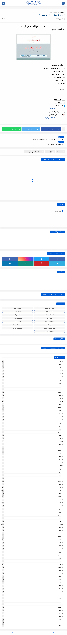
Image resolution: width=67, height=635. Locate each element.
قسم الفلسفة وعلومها (49, 323)
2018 (61, 599)
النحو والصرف (61, 12)
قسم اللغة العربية (17, 323)
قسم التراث (49, 313)
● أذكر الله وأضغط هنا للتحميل (56, 108)
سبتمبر (59, 408)
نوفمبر (59, 402)
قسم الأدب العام (50, 310)
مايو (60, 381)
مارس (59, 387)
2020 (61, 519)
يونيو (60, 378)
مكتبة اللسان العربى (45, 629)
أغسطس (59, 372)
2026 (61, 356)
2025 (61, 365)
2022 (61, 461)
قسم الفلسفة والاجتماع (17, 320)
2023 (61, 436)
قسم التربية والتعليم (37, 147)
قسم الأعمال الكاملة (17, 310)
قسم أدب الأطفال (17, 306)
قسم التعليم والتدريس (17, 316)
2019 (61, 559)
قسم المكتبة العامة (49, 326)
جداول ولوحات (52, 12)
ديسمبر (59, 368)
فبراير (60, 359)
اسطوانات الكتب (17, 303)
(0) (3, 19)
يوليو (60, 375)
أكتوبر (60, 405)
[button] (51, 128)
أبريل (60, 384)
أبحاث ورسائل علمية (49, 303)
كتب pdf (27, 147)
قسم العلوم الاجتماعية (49, 320)
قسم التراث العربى (17, 313)
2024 (61, 396)
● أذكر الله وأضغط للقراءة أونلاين (55, 117)
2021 (61, 485)
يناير (60, 362)
